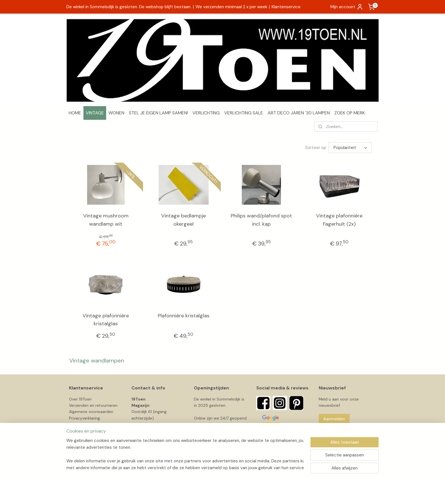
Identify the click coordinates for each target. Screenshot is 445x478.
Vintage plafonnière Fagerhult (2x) (339, 219)
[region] (185, 454)
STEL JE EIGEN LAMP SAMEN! (158, 113)
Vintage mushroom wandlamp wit (106, 219)
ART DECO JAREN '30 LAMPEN (299, 113)
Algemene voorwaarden (91, 411)
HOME (75, 113)
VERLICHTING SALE (243, 113)
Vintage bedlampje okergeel (183, 219)
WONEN (116, 113)
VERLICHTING (206, 113)
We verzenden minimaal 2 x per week (231, 7)
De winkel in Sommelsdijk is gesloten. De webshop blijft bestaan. (128, 7)
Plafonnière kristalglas (183, 315)
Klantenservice (286, 7)
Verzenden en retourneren (93, 405)
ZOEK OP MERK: (350, 113)
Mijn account (346, 6)
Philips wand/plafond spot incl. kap (261, 219)
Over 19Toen (80, 399)
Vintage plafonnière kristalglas (106, 319)
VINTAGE (95, 113)
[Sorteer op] (350, 147)
